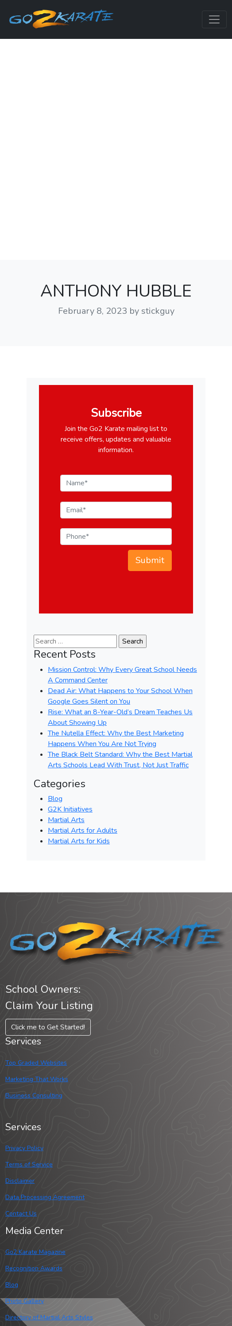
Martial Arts (66, 820)
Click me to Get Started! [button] (48, 1027)
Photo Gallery (24, 1301)
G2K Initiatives (70, 809)
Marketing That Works (36, 1079)
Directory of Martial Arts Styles (49, 1317)
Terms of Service (29, 1164)
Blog (55, 799)
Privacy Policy (24, 1148)
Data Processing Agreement (45, 1197)
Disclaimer (20, 1181)
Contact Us (21, 1213)
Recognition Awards (33, 1268)
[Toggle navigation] (214, 19)
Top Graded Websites (36, 1063)
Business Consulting (33, 1095)
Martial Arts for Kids (79, 841)
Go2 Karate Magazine (35, 1252)
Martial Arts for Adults (82, 830)
